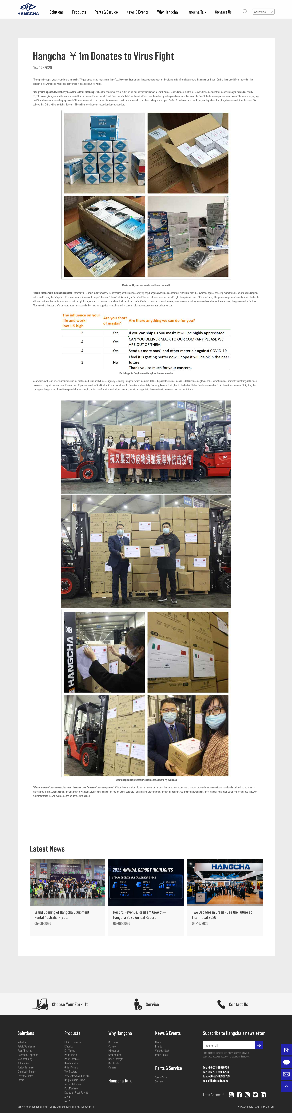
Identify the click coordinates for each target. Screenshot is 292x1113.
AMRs (67, 1101)
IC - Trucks (69, 1050)
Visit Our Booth (162, 1050)
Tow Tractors (70, 1071)
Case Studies (114, 1054)
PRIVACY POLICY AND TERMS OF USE (256, 1107)
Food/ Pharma (25, 1050)
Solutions (57, 11)
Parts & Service (106, 11)
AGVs (67, 1096)
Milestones (113, 1050)
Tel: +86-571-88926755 (216, 1067)
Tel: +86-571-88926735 (216, 1072)
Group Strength (115, 1059)
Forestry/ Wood (25, 1075)
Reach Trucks (71, 1063)
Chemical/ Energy (27, 1071)
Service (159, 1081)
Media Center (161, 1054)
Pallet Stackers (72, 1059)
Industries (23, 1042)
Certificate (113, 1063)
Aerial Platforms (72, 1084)
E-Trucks (68, 1046)
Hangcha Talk (196, 11)
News (158, 1042)
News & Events (137, 11)
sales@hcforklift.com (215, 1080)
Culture (112, 1046)
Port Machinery (72, 1088)
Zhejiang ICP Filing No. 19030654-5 (75, 1107)
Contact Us (223, 11)
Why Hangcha (167, 11)
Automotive (23, 1063)
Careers (112, 1067)
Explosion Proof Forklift (76, 1092)
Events (158, 1046)
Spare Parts (161, 1077)
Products (79, 11)
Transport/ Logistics (28, 1054)
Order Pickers (71, 1067)
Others (21, 1080)
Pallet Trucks (70, 1054)
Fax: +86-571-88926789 (216, 1076)
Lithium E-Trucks (72, 1042)
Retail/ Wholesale (26, 1046)
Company (113, 1042)
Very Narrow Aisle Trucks (77, 1075)
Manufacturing (25, 1059)
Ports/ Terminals (26, 1067)
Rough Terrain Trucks (74, 1080)
